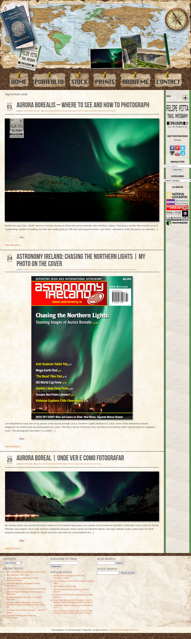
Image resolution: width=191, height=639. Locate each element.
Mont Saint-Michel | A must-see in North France (26, 572)
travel (99, 111)
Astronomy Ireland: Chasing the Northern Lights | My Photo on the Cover (81, 260)
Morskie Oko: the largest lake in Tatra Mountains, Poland (22, 579)
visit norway (111, 111)
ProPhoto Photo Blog (118, 630)
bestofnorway (51, 464)
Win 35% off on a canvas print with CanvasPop (26, 589)
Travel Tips (36, 111)
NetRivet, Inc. (134, 630)
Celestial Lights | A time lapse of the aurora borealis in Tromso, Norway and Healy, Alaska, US (26, 604)
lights (70, 111)
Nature (101, 269)
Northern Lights (27, 111)
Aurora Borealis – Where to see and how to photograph (83, 105)
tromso (104, 111)
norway (86, 111)
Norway (47, 269)
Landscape (64, 111)
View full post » (13, 245)
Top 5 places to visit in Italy (17, 575)
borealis (57, 111)
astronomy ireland (65, 269)
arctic (46, 111)
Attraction (75, 269)
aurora (51, 111)
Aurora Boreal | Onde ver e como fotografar (70, 458)
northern (80, 111)
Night (74, 111)
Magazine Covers (28, 269)
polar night (92, 111)
